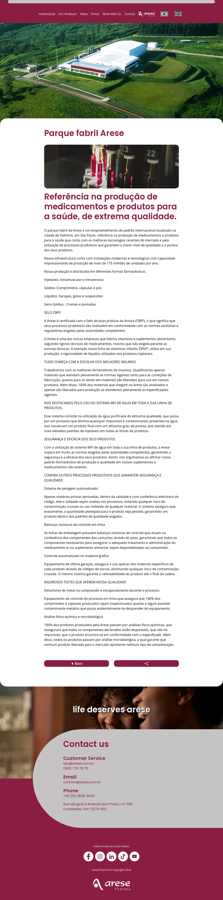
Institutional (47, 14)
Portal (95, 14)
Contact (129, 14)
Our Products (68, 14)
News (84, 14)
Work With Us (111, 14)
